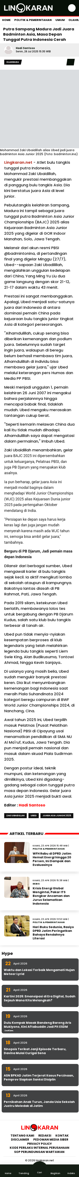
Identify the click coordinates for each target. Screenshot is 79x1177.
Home (6, 20)
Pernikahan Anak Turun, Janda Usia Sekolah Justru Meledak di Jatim (39, 1104)
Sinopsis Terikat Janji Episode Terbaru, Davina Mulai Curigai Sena (35, 1051)
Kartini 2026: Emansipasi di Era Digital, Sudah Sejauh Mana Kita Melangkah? (39, 998)
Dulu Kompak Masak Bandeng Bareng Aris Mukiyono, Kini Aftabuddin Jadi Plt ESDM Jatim (37, 1027)
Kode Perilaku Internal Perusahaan (39, 1148)
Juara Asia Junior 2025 (57, 815)
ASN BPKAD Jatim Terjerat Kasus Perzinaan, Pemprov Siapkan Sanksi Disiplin (39, 1077)
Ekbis (36, 883)
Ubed (34, 815)
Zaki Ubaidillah (15, 815)
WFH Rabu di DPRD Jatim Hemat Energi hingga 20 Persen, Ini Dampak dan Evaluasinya (52, 859)
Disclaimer (20, 1139)
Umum (60, 20)
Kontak (62, 1135)
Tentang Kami (22, 1135)
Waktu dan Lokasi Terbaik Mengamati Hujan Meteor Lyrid (39, 972)
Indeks (71, 1170)
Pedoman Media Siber (50, 1139)
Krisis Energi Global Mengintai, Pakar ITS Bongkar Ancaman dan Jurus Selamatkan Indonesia (51, 896)
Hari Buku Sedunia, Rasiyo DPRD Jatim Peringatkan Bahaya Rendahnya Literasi (53, 933)
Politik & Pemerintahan (33, 20)
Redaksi (44, 1135)
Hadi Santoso (25, 48)
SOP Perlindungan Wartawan (39, 1152)
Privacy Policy (39, 1144)
